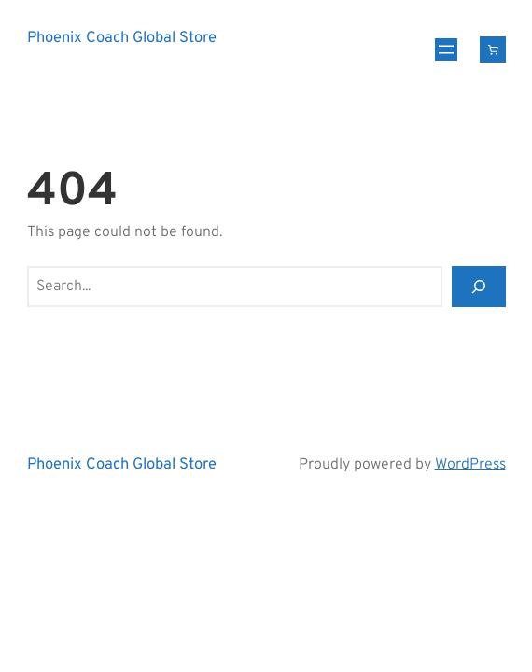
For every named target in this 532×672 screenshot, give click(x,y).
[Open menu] (446, 49)
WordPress (470, 464)
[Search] (478, 286)
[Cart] (493, 49)
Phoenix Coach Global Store (122, 38)
